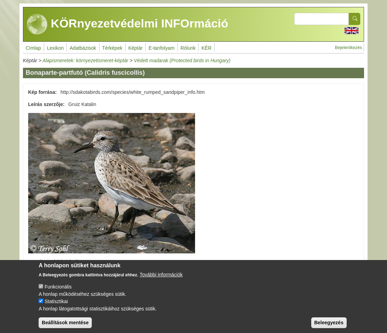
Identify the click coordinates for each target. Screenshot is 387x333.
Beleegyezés (329, 323)
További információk (161, 275)
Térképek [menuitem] (112, 48)
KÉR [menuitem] (206, 48)
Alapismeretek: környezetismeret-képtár (85, 60)
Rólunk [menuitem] (188, 48)
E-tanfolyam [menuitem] (161, 48)
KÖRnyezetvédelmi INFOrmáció (127, 24)
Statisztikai (56, 302)
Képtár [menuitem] (135, 48)
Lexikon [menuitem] (55, 48)
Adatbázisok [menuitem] (83, 48)
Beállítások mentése (65, 323)
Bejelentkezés (348, 47)
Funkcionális (58, 287)
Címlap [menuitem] (33, 48)
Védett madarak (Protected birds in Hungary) (182, 60)
